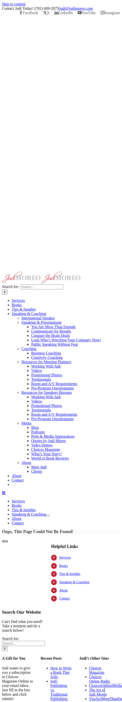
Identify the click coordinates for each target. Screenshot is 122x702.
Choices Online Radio (99, 679)
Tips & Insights (69, 574)
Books (63, 566)
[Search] (5, 292)
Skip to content (14, 4)
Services (65, 557)
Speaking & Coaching (74, 582)
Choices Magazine (96, 670)
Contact (64, 598)
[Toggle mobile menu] (4, 493)
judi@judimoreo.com (76, 8)
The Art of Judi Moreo (98, 692)
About (63, 590)
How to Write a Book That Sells (61, 672)
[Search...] (41, 286)
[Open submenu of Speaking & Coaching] (48, 515)
